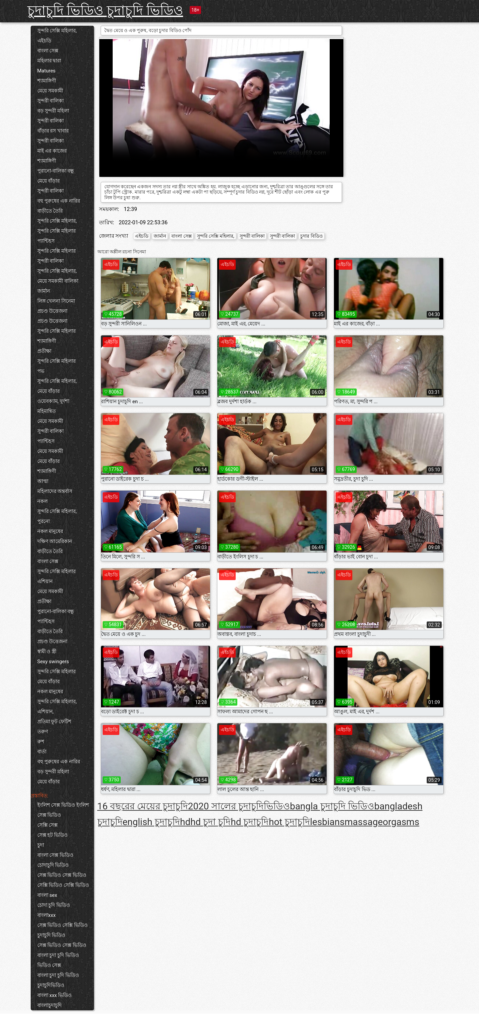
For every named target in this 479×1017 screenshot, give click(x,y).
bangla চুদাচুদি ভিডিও (332, 806)
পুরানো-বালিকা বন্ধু (55, 171)
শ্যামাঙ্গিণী (46, 81)
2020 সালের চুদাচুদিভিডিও (239, 806)
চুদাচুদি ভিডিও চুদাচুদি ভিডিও (105, 10)
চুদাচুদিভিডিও (50, 985)
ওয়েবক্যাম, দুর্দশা (53, 401)
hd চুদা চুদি (210, 821)
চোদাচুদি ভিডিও (53, 865)
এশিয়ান (45, 581)
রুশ (40, 742)
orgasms (401, 821)
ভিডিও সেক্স (49, 965)
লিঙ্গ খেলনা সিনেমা (56, 301)
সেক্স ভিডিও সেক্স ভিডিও (61, 875)
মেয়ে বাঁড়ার (48, 181)
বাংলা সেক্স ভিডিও (55, 855)
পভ (40, 371)
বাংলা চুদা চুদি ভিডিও (58, 955)
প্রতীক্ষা (44, 351)
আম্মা (42, 481)
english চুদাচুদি (151, 821)
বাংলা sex (47, 895)
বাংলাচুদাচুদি (49, 1005)
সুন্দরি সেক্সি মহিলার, (57, 31)
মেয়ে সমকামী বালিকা (57, 281)
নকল (42, 501)
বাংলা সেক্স (48, 51)
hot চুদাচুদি (289, 821)
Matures (46, 71)
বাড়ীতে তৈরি (50, 211)
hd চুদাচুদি (250, 821)
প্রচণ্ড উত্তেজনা (52, 311)
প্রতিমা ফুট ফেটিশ (54, 722)
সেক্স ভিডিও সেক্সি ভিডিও (62, 925)
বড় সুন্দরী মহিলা (53, 111)
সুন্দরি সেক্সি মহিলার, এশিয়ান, (57, 707)
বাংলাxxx (46, 915)
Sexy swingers (53, 662)
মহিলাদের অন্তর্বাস (55, 491)
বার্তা (41, 752)
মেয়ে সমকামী (50, 91)
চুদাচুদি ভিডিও (51, 935)
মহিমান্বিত (46, 411)
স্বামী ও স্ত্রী (46, 652)
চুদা (40, 845)
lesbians (327, 821)
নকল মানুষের (50, 531)
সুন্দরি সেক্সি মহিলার (56, 231)
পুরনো (43, 521)
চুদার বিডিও (311, 236)
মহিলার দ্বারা (49, 61)
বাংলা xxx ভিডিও (54, 995)
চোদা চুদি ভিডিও (53, 905)
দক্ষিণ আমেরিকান (54, 541)
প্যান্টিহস (46, 241)
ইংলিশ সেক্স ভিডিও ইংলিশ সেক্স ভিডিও (63, 810)
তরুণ (42, 732)
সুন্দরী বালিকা (50, 101)
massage (364, 821)
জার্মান (43, 291)
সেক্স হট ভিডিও (52, 835)
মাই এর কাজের (52, 151)
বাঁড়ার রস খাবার (53, 131)
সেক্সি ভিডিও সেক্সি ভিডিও (63, 885)
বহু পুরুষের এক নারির (58, 201)
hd (185, 821)
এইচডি (44, 41)
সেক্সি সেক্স (47, 825)
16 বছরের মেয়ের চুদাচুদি (142, 806)
